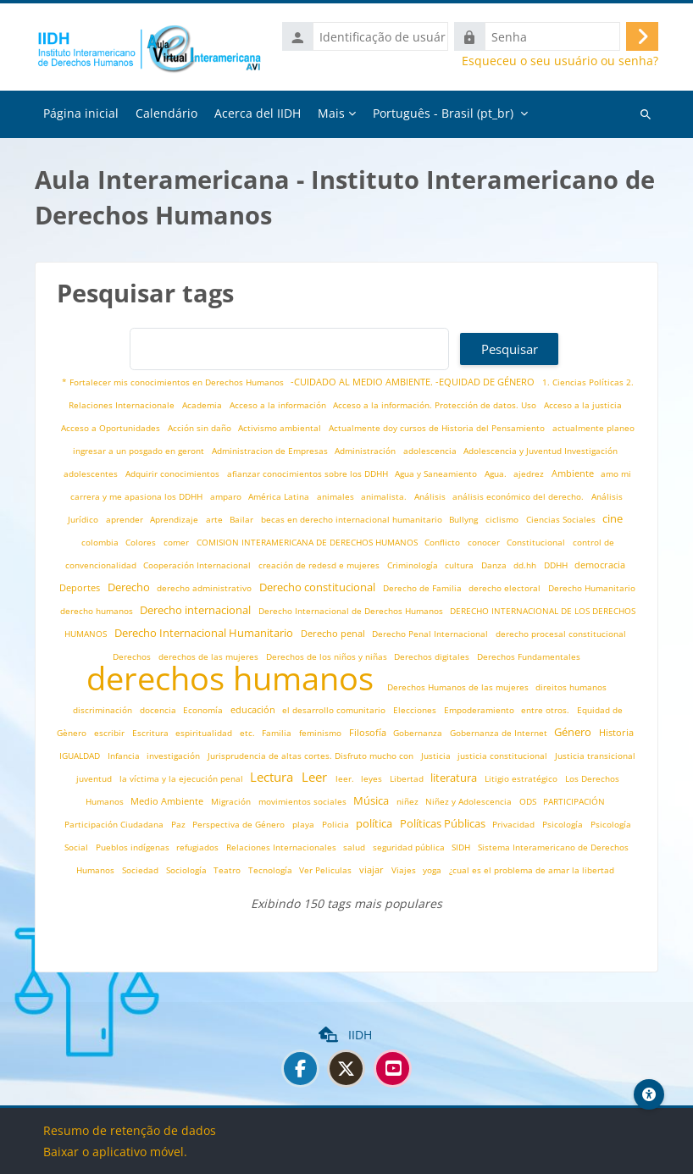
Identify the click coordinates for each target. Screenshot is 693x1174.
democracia (599, 564)
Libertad (408, 778)
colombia (101, 542)
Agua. (497, 473)
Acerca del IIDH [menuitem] (257, 113)
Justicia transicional (595, 755)
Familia (278, 733)
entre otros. (546, 710)
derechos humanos (234, 678)
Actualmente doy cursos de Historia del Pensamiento (438, 428)
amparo (227, 496)
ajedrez (529, 473)
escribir (110, 733)
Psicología (563, 824)
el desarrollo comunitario (335, 710)
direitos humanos (571, 687)
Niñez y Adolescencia (469, 801)
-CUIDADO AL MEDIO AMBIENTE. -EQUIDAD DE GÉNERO (414, 381)
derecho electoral (505, 588)
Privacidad (514, 824)
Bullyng (464, 519)
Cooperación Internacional (198, 565)
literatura (455, 778)
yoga (433, 870)
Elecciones (416, 710)
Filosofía (369, 732)
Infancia (125, 755)
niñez (408, 801)
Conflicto (443, 542)
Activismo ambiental (281, 428)
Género (574, 732)
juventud (95, 778)
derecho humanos (98, 611)
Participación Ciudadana (115, 824)
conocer (485, 542)
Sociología (187, 870)
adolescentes (92, 473)
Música (372, 801)
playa (304, 824)
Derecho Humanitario (591, 588)
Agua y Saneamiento (437, 473)
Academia (203, 405)
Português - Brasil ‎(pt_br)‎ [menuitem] (443, 113)
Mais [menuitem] (331, 113)
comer (177, 542)
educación (254, 709)
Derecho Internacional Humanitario (205, 633)
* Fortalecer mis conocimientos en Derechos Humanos (174, 382)
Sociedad (141, 870)
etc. (249, 733)
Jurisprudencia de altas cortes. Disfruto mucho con (312, 755)
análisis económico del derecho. (519, 496)
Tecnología (271, 870)
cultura (460, 565)
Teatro (228, 870)
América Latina (280, 496)
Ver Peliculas (326, 870)
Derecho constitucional (318, 587)
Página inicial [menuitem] (81, 113)
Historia (616, 732)
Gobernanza (419, 733)
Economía (204, 710)
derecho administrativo (205, 588)
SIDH (462, 847)
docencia (159, 710)
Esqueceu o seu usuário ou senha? (560, 61)
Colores (141, 542)
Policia (337, 824)
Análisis (431, 496)
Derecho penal (334, 633)
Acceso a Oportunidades (112, 428)
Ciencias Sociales (562, 519)
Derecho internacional (196, 610)
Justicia (437, 755)
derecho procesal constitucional (561, 634)
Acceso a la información (279, 405)
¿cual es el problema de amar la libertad (531, 870)
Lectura (273, 777)
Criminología (414, 565)
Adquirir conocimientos (173, 473)
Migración (232, 801)
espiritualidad (205, 733)
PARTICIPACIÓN (574, 801)
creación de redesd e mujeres (320, 565)
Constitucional (537, 542)
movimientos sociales (303, 801)
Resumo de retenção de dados (129, 1130)
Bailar (243, 519)
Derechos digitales (433, 656)
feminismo (321, 733)
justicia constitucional (503, 755)
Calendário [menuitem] (166, 113)
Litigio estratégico (522, 778)
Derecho (130, 587)
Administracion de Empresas (271, 451)
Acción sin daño (201, 428)
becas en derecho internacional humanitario (353, 519)
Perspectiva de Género (239, 824)
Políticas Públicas (444, 824)
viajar (372, 869)
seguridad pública (410, 847)
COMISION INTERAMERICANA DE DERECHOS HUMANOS (308, 542)
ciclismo (503, 519)
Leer (316, 777)
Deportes (81, 587)
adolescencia (431, 451)
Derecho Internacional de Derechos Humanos (352, 611)
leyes (373, 778)
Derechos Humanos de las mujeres (459, 687)
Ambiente (574, 473)
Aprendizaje (175, 519)
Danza (495, 565)
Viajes (405, 870)
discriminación (104, 710)
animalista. (385, 496)
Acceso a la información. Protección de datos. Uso (436, 405)
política (375, 824)
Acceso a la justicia (583, 405)
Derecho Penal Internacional (431, 634)
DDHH (557, 565)
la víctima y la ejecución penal (182, 778)
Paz (179, 824)
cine (612, 519)
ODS (529, 801)
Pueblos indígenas (134, 847)
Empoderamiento (480, 710)
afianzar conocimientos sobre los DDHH (309, 473)
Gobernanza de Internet (500, 733)
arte (215, 519)
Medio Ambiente (168, 801)
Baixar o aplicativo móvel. (115, 1152)
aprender (126, 519)
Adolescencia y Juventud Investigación (540, 451)
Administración (366, 451)
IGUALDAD (81, 755)
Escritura (151, 733)
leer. (346, 778)
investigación (174, 755)
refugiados (198, 847)
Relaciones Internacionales (282, 847)
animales (337, 496)
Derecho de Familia (423, 588)
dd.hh (526, 565)
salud (355, 847)
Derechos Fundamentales (528, 656)
